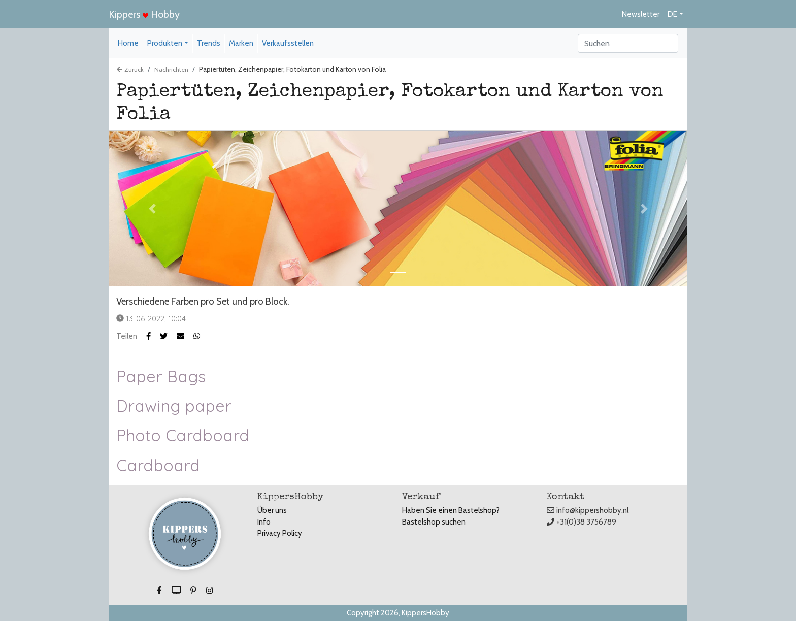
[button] (168, 336)
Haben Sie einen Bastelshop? (451, 510)
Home (128, 43)
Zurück (130, 69)
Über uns (272, 510)
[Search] (628, 43)
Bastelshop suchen (434, 522)
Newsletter (640, 14)
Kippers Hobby (144, 14)
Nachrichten (171, 69)
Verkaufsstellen (288, 43)
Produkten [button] (164, 43)
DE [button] (672, 14)
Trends (208, 43)
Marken (241, 43)
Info (264, 522)
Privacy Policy (279, 533)
